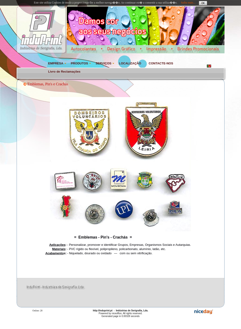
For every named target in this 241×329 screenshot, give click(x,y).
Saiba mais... (188, 2)
